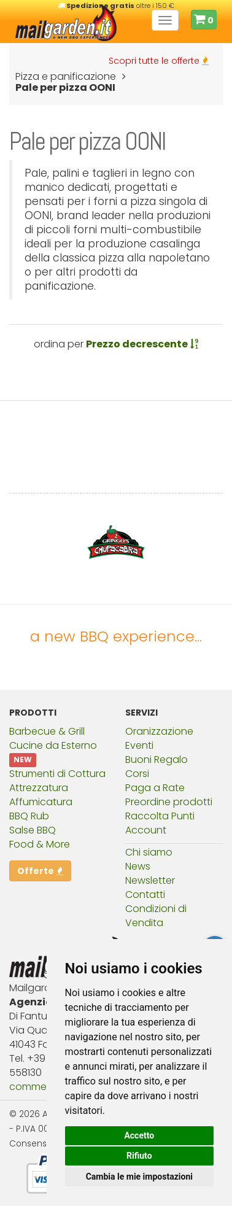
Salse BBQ (32, 830)
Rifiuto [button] (139, 1156)
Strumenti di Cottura (57, 774)
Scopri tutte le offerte (159, 61)
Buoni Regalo (156, 759)
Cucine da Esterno (53, 745)
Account (145, 830)
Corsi (137, 774)
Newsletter (150, 880)
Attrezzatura (38, 788)
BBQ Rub (29, 816)
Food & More (39, 844)
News (137, 866)
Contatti (145, 894)
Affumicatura (40, 802)
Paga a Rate (155, 788)
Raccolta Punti (160, 816)
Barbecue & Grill (47, 731)
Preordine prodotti (168, 802)
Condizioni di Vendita (156, 916)
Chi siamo (148, 852)
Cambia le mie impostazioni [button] (139, 1176)
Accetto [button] (139, 1135)
